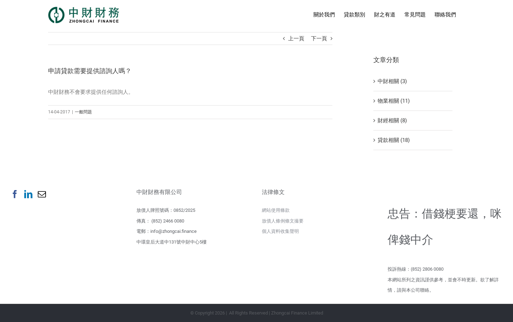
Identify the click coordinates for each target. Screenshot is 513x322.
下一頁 (319, 38)
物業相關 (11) (394, 101)
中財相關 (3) (392, 81)
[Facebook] (15, 194)
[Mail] (42, 194)
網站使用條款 (276, 210)
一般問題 (83, 111)
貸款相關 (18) (394, 140)
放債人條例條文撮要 (283, 221)
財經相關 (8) (392, 120)
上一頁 (296, 38)
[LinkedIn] (28, 194)
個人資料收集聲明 (280, 231)
